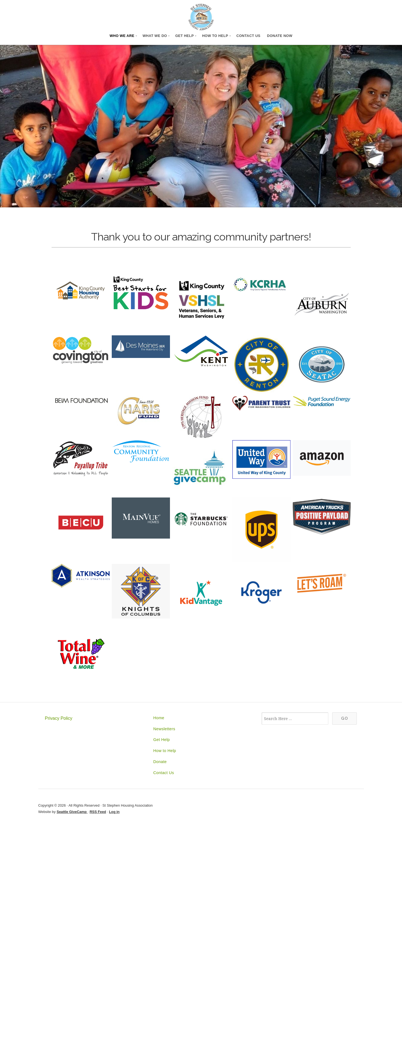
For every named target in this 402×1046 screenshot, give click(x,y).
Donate (160, 761)
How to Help (215, 36)
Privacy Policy (59, 718)
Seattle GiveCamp (72, 812)
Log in (114, 812)
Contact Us (248, 36)
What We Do (155, 36)
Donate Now (279, 36)
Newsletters (164, 729)
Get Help (184, 36)
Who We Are (122, 36)
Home (158, 718)
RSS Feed (98, 812)
